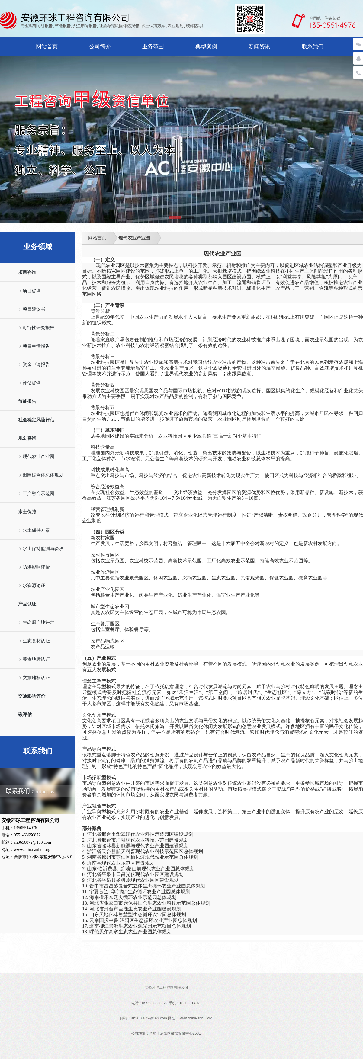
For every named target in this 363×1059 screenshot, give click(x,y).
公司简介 (100, 46)
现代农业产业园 (134, 238)
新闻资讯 (259, 46)
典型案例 (206, 46)
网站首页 (47, 46)
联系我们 (312, 46)
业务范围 (153, 46)
